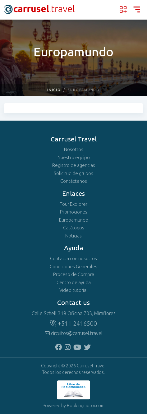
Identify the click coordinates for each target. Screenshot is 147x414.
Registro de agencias (73, 165)
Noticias (73, 236)
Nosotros (73, 149)
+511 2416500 (73, 323)
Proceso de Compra (73, 274)
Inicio (54, 90)
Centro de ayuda (74, 282)
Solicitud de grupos (73, 173)
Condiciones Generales (73, 266)
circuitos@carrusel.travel (74, 333)
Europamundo (73, 220)
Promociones (73, 212)
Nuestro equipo (73, 157)
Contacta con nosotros (73, 258)
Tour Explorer (73, 204)
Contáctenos (73, 181)
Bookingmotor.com (85, 405)
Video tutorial (73, 290)
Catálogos (73, 228)
